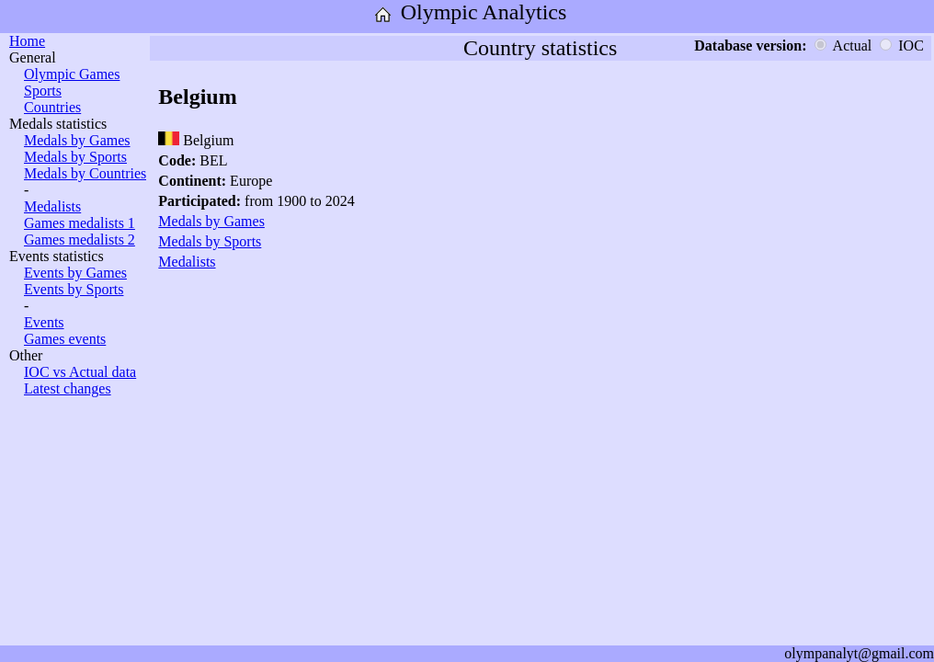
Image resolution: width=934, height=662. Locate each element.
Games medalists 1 (79, 223)
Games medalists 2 (79, 239)
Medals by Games (77, 140)
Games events (65, 339)
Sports (43, 90)
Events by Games (75, 272)
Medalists (52, 206)
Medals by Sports (75, 157)
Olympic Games (72, 74)
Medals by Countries (85, 173)
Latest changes (67, 388)
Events (44, 322)
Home (27, 41)
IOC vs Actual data (80, 372)
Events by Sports (73, 289)
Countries (52, 107)
